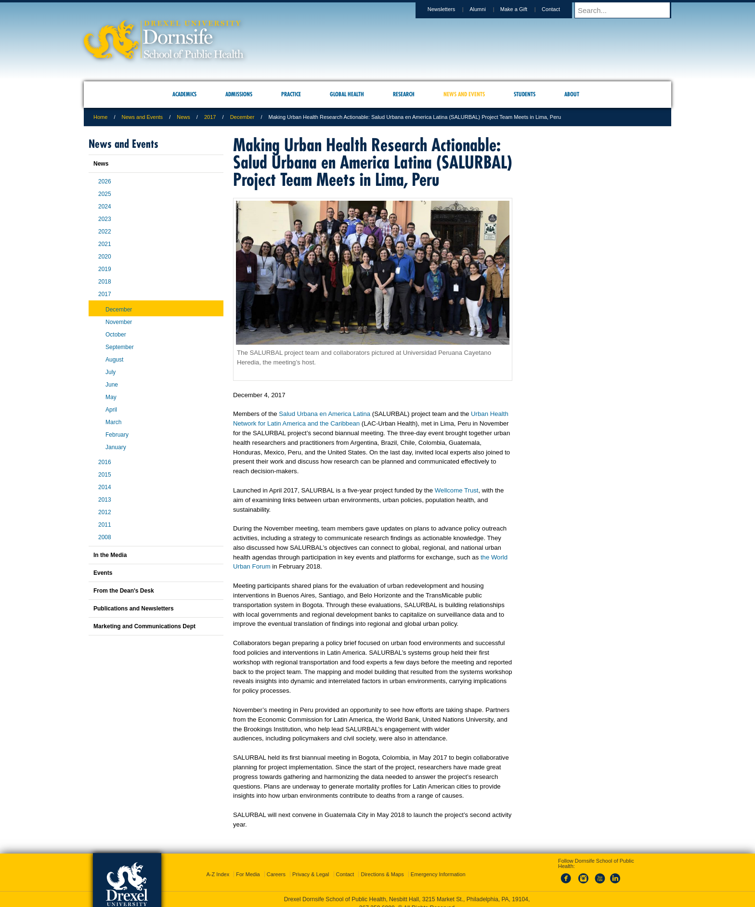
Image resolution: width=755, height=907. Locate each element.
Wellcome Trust (457, 490)
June (111, 384)
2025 (104, 194)
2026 (104, 181)
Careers (276, 865)
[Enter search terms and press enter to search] (627, 10)
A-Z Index (217, 865)
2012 (104, 512)
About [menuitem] (571, 94)
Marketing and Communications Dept (144, 626)
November (118, 322)
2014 (104, 487)
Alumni (487, 9)
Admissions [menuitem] (238, 94)
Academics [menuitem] (184, 94)
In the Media (110, 555)
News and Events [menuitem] (464, 94)
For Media (248, 865)
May (111, 397)
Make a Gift (522, 9)
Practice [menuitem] (291, 94)
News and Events (142, 117)
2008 (104, 537)
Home (100, 117)
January (115, 447)
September (119, 347)
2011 (104, 524)
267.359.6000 (377, 899)
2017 (210, 117)
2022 (104, 231)
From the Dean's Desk (123, 590)
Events (102, 573)
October (115, 334)
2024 (104, 206)
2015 (104, 474)
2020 (104, 256)
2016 (104, 462)
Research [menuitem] (404, 94)
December (242, 117)
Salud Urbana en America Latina (324, 413)
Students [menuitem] (524, 94)
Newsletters (450, 9)
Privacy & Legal (310, 865)
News (183, 117)
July (110, 372)
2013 (104, 499)
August (114, 359)
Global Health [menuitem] (347, 94)
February (117, 434)
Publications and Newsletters (133, 608)
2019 (104, 269)
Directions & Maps (382, 865)
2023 (104, 219)
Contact (560, 9)
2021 (104, 244)
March (113, 422)
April (111, 409)
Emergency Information (438, 865)
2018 (104, 281)
